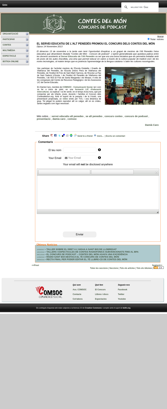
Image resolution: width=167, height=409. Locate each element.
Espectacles (101, 299)
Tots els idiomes (144, 268)
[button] (41, 172)
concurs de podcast (136, 116)
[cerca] (139, 7)
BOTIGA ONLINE (11, 61)
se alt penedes (94, 116)
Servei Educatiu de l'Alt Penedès (78, 56)
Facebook (122, 289)
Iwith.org (126, 308)
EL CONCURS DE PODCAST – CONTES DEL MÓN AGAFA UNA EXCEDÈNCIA (87, 254)
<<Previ (35, 265)
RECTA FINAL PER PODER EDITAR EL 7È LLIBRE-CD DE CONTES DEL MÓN (86, 259)
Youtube (122, 299)
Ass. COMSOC (80, 289)
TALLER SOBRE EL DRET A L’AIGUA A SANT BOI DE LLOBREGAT (81, 249)
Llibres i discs (101, 294)
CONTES (7, 45)
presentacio (43, 119)
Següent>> (157, 265)
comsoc (72, 119)
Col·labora (77, 299)
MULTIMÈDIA (9, 50)
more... (100, 136)
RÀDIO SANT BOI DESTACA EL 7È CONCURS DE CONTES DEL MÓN (82, 257)
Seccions (113, 268)
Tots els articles (127, 268)
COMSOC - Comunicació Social (78, 87)
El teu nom (55, 150)
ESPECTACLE (9, 56)
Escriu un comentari (115, 136)
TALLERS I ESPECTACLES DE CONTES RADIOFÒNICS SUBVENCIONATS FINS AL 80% (92, 252)
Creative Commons (93, 308)
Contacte (77, 294)
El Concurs (100, 289)
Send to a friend (85, 136)
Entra (5, 5)
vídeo (65, 99)
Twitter (121, 294)
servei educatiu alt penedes (68, 116)
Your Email (54, 158)
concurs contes (114, 116)
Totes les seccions (99, 268)
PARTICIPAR (9, 39)
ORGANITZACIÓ (10, 34)
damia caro (59, 119)
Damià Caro (152, 125)
